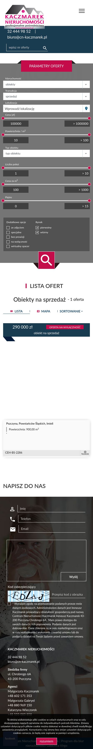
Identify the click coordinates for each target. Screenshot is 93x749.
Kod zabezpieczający (22, 587)
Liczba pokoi (12, 164)
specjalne (16, 232)
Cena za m (11, 180)
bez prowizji (18, 236)
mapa (43, 311)
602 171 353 (23, 696)
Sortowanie (72, 311)
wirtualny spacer (20, 246)
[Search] (27, 47)
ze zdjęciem (17, 227)
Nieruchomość (13, 78)
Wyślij (73, 577)
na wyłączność (19, 241)
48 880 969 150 (21, 705)
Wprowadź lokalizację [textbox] (19, 108)
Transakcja (11, 90)
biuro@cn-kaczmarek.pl (27, 37)
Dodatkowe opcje (16, 222)
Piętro (8, 197)
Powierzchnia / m (15, 131)
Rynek (39, 222)
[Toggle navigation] (82, 11)
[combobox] (43, 108)
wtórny (44, 232)
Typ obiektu (11, 147)
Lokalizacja (11, 102)
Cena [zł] (10, 114)
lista (16, 311)
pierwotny (45, 227)
